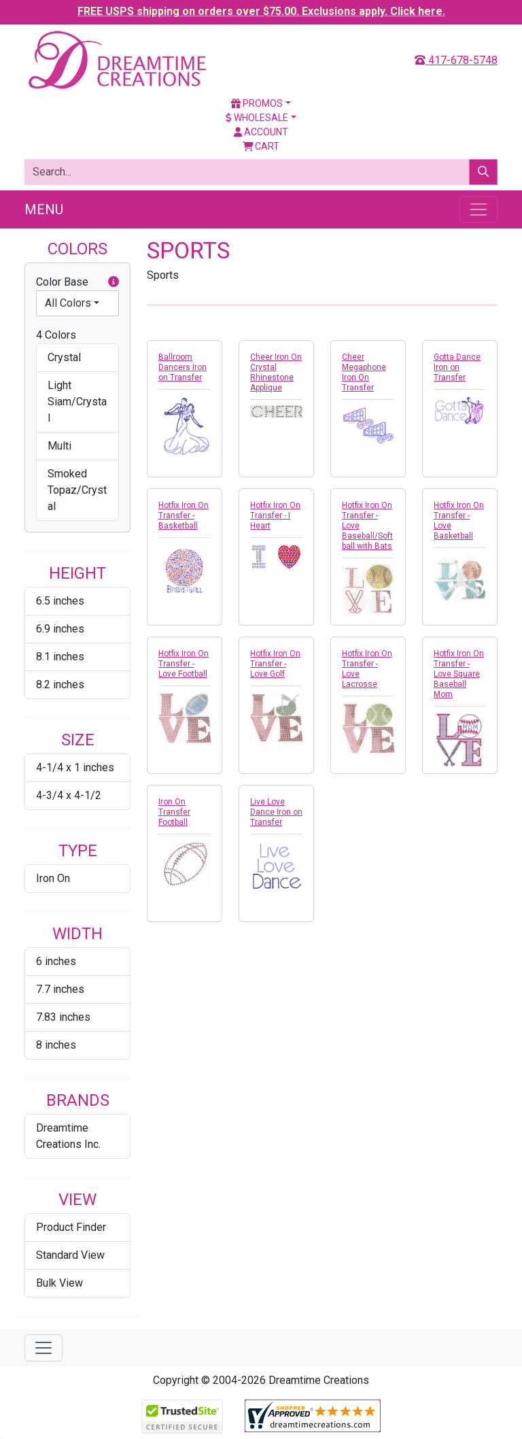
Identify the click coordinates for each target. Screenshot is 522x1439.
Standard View (70, 1255)
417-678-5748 (456, 60)
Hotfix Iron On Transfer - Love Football (183, 664)
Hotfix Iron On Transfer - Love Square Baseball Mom (459, 674)
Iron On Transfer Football (174, 812)
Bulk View (59, 1282)
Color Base (77, 282)
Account (261, 131)
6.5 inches (60, 600)
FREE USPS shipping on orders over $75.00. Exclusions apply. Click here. (261, 11)
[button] (113, 282)
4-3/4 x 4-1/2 (68, 795)
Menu (43, 209)
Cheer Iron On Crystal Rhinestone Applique (276, 372)
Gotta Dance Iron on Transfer (457, 367)
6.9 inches (60, 628)
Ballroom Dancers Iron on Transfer (182, 367)
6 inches (56, 961)
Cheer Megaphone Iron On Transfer (364, 372)
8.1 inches (60, 656)
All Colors (68, 303)
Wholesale (257, 117)
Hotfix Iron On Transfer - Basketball (183, 515)
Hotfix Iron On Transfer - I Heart (275, 515)
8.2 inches (60, 684)
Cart (261, 146)
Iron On (53, 878)
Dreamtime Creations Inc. (68, 1136)
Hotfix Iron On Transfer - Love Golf (275, 664)
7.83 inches (63, 1017)
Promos (257, 103)
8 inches (56, 1044)
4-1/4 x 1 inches (75, 767)
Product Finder (71, 1227)
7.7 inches (60, 989)
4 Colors (56, 334)
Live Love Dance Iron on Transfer (276, 812)
